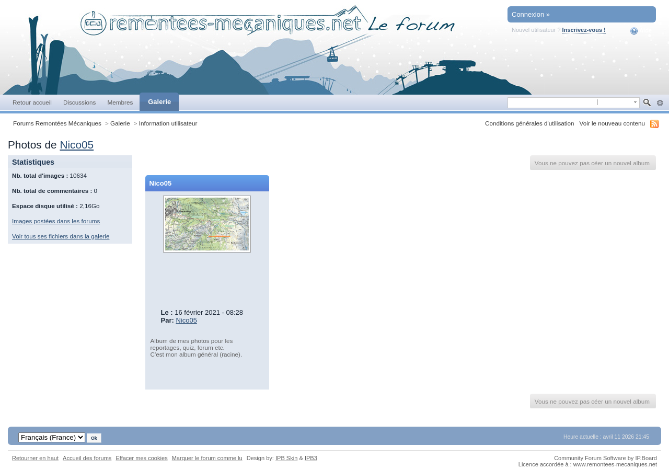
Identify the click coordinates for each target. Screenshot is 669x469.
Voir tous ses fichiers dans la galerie (60, 236)
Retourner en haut (35, 458)
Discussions (79, 102)
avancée (659, 103)
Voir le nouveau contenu (612, 123)
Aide (641, 31)
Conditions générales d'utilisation (529, 123)
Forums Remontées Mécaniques (57, 123)
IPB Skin (286, 458)
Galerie (159, 102)
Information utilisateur (168, 123)
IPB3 (311, 458)
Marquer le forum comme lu (207, 458)
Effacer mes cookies (141, 458)
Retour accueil (32, 102)
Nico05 (77, 145)
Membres (120, 102)
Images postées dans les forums (56, 221)
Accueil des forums (87, 458)
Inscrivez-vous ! (584, 30)
